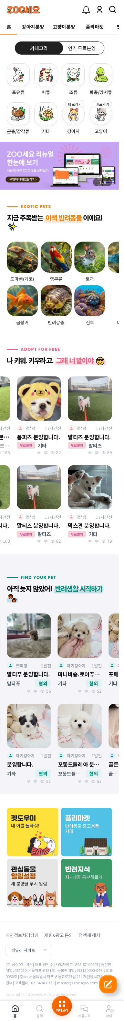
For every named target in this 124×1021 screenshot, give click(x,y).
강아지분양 (33, 26)
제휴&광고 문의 (58, 935)
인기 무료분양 (82, 48)
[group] (59, 166)
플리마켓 (95, 26)
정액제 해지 (89, 935)
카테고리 (39, 48)
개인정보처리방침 (22, 935)
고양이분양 (64, 26)
